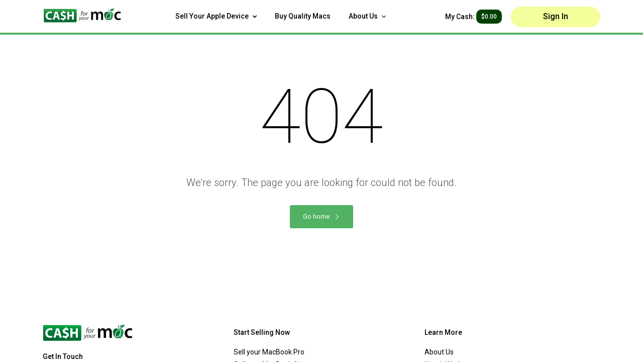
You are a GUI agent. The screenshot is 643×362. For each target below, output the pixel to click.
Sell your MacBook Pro (269, 352)
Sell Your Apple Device (216, 16)
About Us (367, 16)
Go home (321, 216)
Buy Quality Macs (303, 16)
